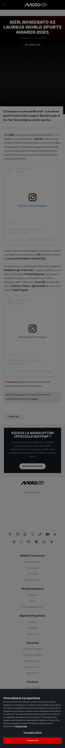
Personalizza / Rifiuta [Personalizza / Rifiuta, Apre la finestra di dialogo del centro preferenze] (32, 733)
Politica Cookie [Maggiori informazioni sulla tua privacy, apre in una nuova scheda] (21, 726)
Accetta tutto (33, 741)
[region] (32, 718)
